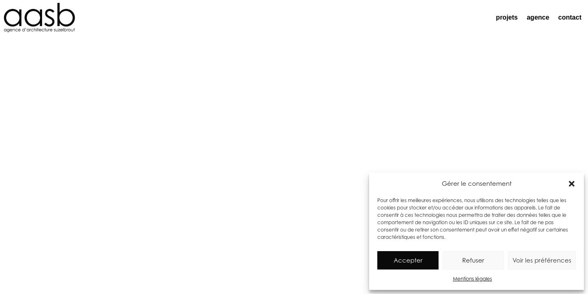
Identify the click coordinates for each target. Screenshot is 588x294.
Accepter (408, 260)
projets (507, 17)
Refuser (473, 260)
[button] (572, 184)
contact (569, 17)
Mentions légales (472, 279)
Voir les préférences (541, 260)
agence (538, 17)
